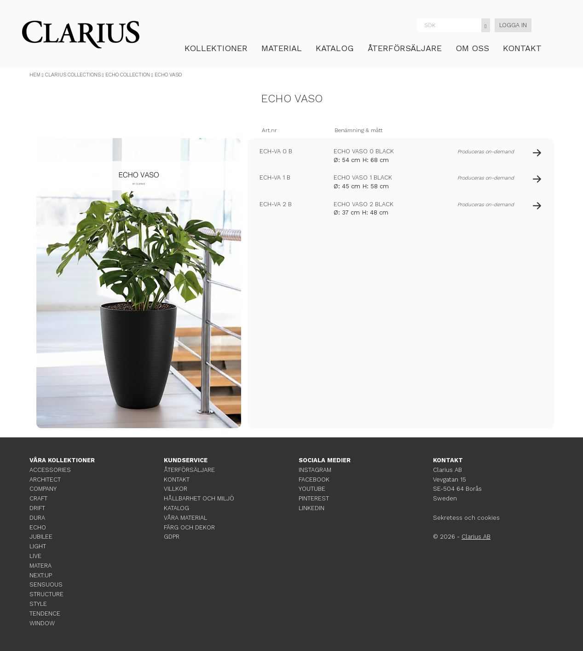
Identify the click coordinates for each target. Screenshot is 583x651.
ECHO (37, 527)
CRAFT (38, 498)
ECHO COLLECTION (127, 75)
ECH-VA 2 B (276, 204)
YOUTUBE (312, 488)
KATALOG (335, 48)
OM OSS (472, 48)
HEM (34, 75)
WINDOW (42, 623)
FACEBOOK (314, 479)
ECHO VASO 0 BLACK (364, 151)
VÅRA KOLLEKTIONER (62, 460)
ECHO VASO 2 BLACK (363, 204)
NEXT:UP (40, 575)
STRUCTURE (46, 594)
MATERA (40, 565)
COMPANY (43, 488)
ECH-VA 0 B (276, 151)
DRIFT (37, 508)
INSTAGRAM (315, 469)
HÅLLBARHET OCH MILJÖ (199, 498)
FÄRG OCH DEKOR (189, 527)
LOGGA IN (513, 25)
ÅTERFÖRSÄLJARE (405, 48)
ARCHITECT (45, 479)
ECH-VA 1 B (275, 177)
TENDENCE (44, 613)
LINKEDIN (311, 508)
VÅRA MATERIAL (185, 517)
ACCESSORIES (50, 469)
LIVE (35, 555)
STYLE (38, 603)
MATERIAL (281, 48)
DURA (37, 517)
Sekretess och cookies (466, 517)
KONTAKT (522, 48)
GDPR (171, 536)
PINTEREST (314, 498)
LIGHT (37, 546)
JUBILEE (40, 536)
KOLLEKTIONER (216, 48)
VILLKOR (175, 488)
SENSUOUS (46, 584)
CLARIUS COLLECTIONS (73, 75)
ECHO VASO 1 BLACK (363, 177)
